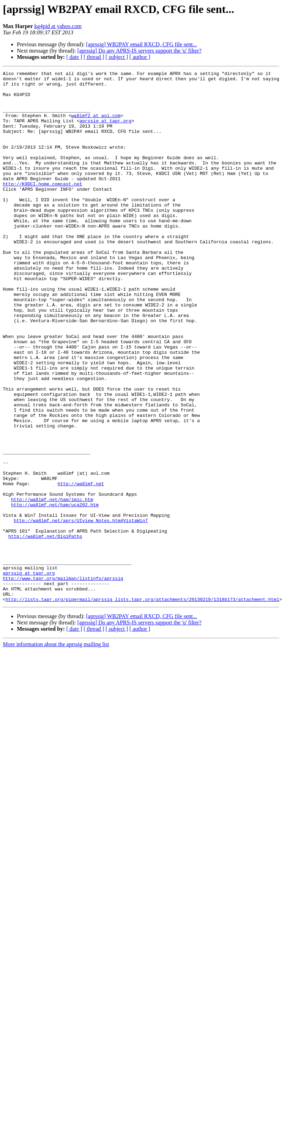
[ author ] (139, 57)
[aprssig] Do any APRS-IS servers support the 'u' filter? (139, 51)
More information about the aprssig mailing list (56, 750)
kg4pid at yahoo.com (58, 26)
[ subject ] (117, 57)
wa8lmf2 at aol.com (95, 125)
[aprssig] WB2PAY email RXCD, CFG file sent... (141, 44)
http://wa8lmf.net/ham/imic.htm (52, 585)
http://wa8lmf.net (81, 566)
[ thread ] (93, 57)
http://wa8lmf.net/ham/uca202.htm (55, 592)
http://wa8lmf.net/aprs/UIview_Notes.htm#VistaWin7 (81, 611)
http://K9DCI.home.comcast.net (42, 207)
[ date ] (74, 57)
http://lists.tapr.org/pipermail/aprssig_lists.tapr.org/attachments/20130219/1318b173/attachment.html (142, 705)
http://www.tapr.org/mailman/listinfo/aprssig (63, 680)
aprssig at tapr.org (105, 131)
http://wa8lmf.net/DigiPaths (45, 630)
